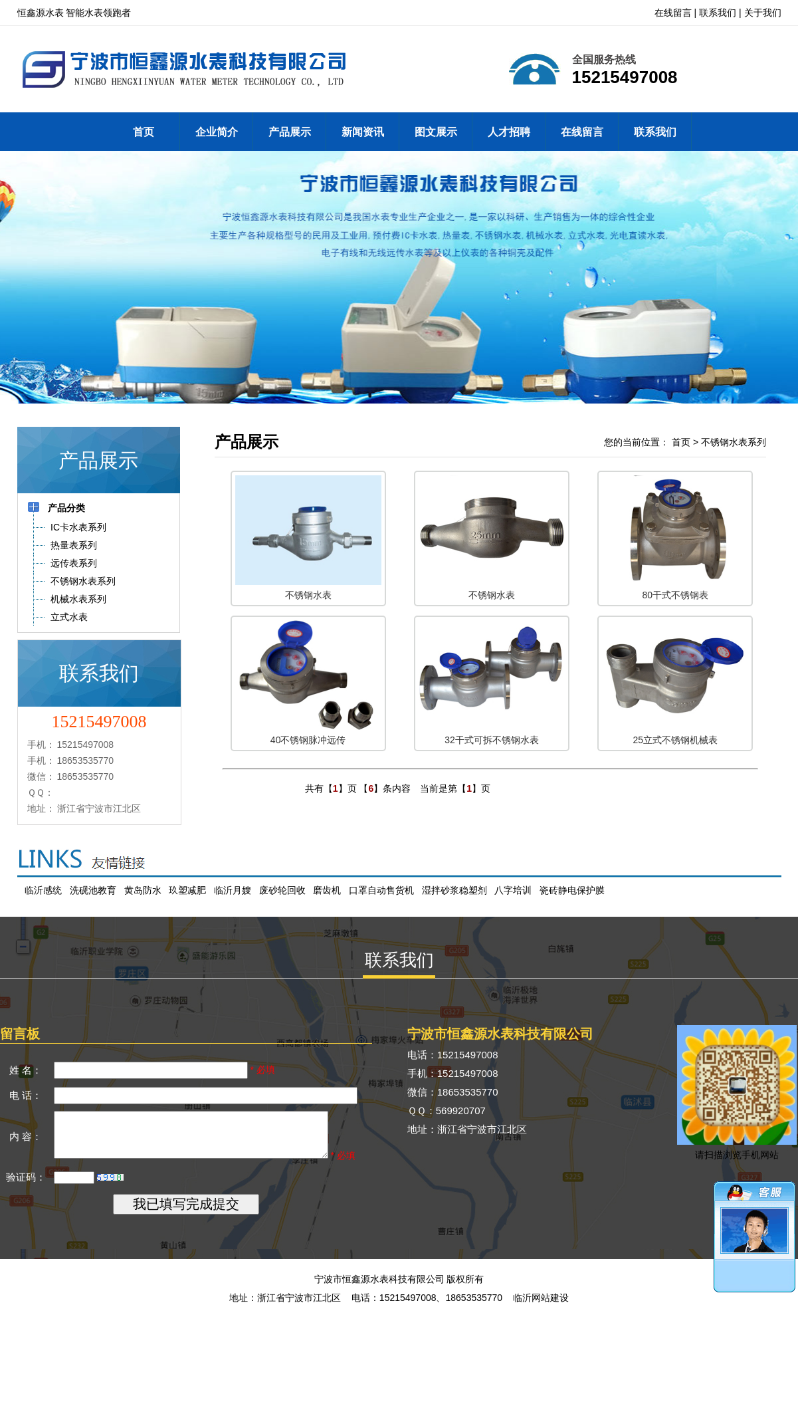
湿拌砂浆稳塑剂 (454, 890)
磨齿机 (327, 890)
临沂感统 (43, 890)
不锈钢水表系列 (733, 442)
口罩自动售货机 (381, 890)
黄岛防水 (142, 890)
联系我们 (717, 12)
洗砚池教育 (93, 890)
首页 (143, 132)
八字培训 (513, 890)
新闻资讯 (363, 132)
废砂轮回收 (282, 890)
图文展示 (436, 132)
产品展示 (289, 132)
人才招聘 (509, 132)
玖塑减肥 (187, 890)
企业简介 (216, 132)
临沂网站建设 (541, 1317)
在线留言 (673, 12)
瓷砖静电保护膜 (572, 890)
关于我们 (762, 12)
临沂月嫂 (232, 890)
